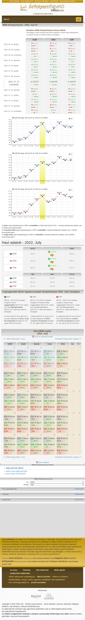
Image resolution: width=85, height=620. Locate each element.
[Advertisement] (42, 520)
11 (15, 391)
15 (68, 391)
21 (54, 413)
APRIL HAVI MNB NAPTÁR (16, 471)
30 (54, 348)
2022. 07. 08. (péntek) (12, 90)
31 (80, 435)
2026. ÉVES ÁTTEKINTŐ (16, 474)
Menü (6, 19)
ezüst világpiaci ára (27, 1)
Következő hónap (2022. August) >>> (68, 339)
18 (15, 413)
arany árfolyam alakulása (41, 558)
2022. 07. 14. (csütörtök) (12, 111)
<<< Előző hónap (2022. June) (14, 339)
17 (80, 391)
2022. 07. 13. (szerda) (12, 106)
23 (74, 413)
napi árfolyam (54, 1)
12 (28, 391)
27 (15, 348)
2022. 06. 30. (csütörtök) (12, 55)
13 (41, 391)
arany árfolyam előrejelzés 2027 (38, 561)
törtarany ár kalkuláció (41, 1)
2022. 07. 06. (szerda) (12, 76)
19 (28, 413)
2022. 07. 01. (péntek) (12, 60)
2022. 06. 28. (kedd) (11, 44)
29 (41, 348)
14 (54, 391)
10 (80, 369)
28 (28, 348)
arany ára (5, 558)
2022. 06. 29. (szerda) (12, 50)
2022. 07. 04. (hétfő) (11, 66)
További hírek (79, 489)
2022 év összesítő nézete (42, 337)
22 (68, 413)
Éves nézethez (42, 462)
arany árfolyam (15, 1)
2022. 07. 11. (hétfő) (11, 95)
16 (74, 391)
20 (41, 413)
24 (80, 413)
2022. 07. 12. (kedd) (11, 101)
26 (28, 435)
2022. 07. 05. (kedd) (11, 71)
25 (15, 435)
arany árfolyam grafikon (67, 1)
